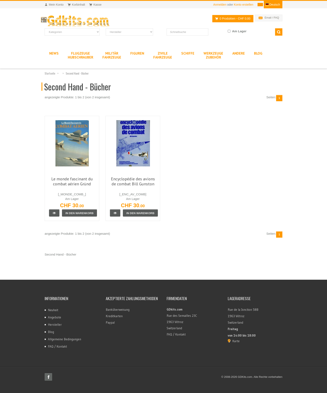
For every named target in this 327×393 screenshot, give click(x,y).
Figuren (137, 53)
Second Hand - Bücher (77, 73)
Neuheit (53, 310)
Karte (236, 341)
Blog (51, 332)
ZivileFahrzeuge (162, 55)
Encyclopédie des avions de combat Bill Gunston (133, 181)
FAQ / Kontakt (57, 346)
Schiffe (187, 53)
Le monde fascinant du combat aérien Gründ (72, 181)
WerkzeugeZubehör (213, 55)
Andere (238, 53)
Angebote (54, 317)
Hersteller (55, 325)
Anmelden (219, 4)
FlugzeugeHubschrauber (80, 55)
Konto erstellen (243, 4)
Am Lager (239, 31)
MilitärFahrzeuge (111, 55)
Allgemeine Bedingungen (64, 339)
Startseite (50, 73)
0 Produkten (231, 18)
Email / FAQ (272, 17)
